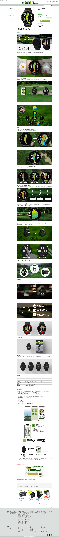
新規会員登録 (20, 527)
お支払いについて (32, 529)
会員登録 (50, 1)
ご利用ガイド (53, 1)
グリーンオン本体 (10, 10)
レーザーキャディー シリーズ (11, 15)
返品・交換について (32, 530)
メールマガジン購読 (20, 529)
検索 (51, 5)
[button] (18, 497)
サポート (31, 526)
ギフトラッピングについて (33, 531)
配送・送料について (32, 528)
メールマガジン (57, 1)
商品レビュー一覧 (20, 531)
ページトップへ (51, 507)
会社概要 (42, 526)
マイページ (20, 526)
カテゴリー (8, 526)
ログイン (48, 1)
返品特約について (40, 23)
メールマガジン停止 (20, 530)
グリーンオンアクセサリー (10, 528)
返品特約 (33, 517)
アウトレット (9, 17)
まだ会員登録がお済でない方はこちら (42, 15)
